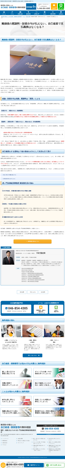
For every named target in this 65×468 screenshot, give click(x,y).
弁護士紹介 (4, 444)
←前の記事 (21, 293)
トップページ (5, 440)
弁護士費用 (20, 440)
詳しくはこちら (32, 357)
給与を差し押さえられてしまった (12, 179)
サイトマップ (21, 444)
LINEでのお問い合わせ (61, 8)
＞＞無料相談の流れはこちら (32, 242)
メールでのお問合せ (54, 8)
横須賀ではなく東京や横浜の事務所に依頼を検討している (55, 452)
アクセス (4, 446)
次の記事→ (43, 293)
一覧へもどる (33, 293)
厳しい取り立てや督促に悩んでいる (13, 175)
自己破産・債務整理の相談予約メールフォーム (50, 436)
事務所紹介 (4, 442)
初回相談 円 (31, 6)
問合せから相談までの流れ (24, 442)
